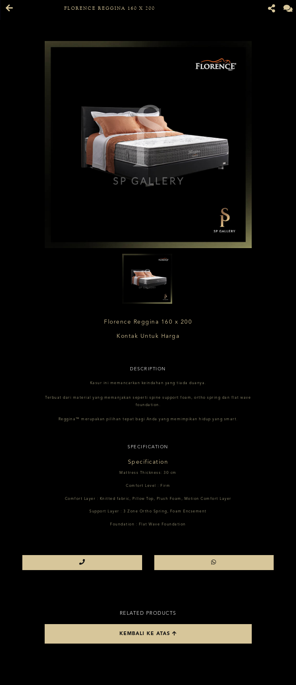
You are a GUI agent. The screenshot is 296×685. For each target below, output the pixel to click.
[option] (148, 144)
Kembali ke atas (148, 633)
